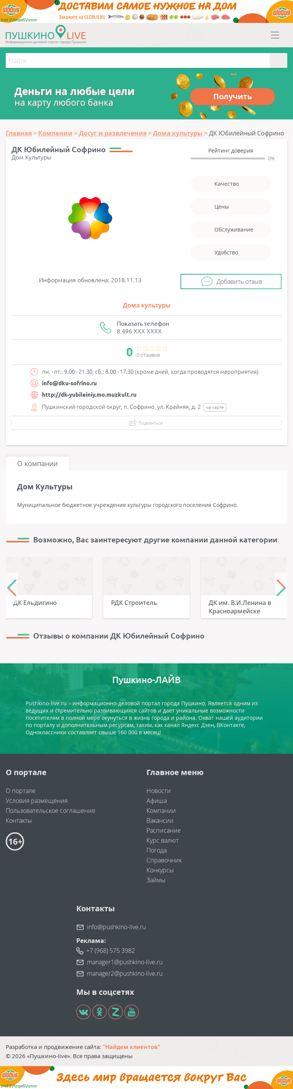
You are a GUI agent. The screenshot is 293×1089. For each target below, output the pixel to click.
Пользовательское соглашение (50, 810)
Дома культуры (147, 305)
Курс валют (162, 840)
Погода (156, 850)
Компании (161, 810)
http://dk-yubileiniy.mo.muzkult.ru (89, 394)
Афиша (156, 800)
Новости (158, 791)
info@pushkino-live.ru (116, 927)
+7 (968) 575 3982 (110, 950)
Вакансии (160, 820)
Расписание (163, 830)
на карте (215, 407)
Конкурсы (160, 870)
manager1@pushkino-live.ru (125, 962)
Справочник (164, 860)
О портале (20, 791)
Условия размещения (37, 800)
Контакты (19, 820)
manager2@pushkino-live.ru (125, 973)
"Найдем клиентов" (131, 1046)
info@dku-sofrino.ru (69, 383)
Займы (156, 880)
